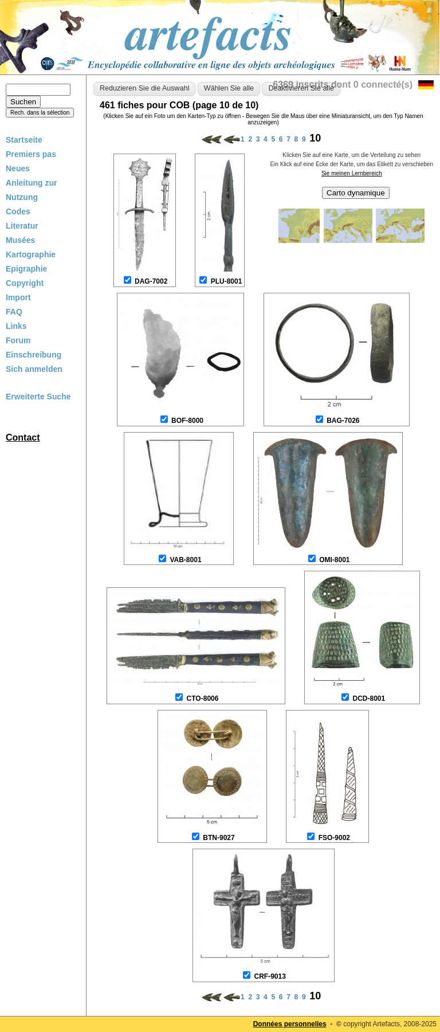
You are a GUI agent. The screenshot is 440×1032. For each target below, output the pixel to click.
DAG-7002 (151, 281)
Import (18, 297)
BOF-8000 (187, 421)
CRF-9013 (269, 976)
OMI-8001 (334, 560)
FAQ (14, 311)
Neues (18, 168)
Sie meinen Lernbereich (351, 173)
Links (16, 326)
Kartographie (31, 254)
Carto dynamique (356, 193)
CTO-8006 (203, 698)
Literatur (22, 225)
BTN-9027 (218, 838)
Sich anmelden (34, 369)
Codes (18, 211)
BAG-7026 (343, 421)
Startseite (24, 139)
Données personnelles (290, 1024)
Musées (20, 240)
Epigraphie (26, 268)
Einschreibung (33, 354)
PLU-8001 (226, 281)
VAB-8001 (185, 560)
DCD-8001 (368, 698)
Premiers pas (31, 154)
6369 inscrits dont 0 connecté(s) (342, 84)
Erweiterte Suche (38, 396)
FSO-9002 (334, 838)
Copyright (25, 283)
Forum (18, 340)
